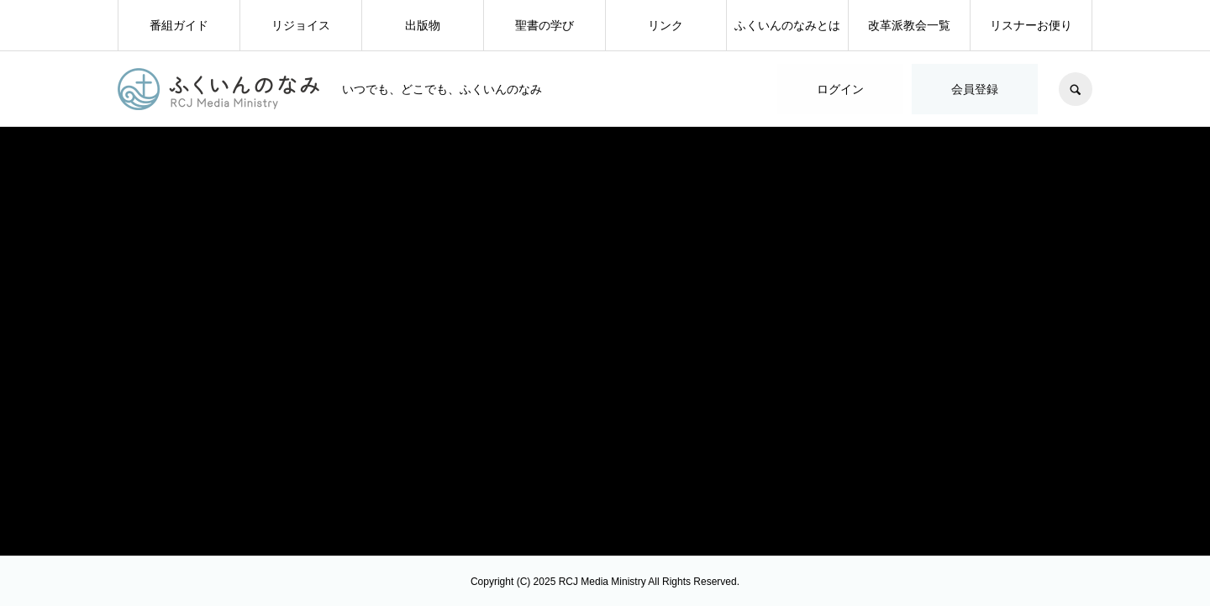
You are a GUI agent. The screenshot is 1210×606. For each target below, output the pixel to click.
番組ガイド (179, 25)
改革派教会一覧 (909, 25)
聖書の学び (544, 25)
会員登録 (974, 89)
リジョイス (300, 25)
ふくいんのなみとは (787, 25)
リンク (665, 25)
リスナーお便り (1031, 25)
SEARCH (1075, 89)
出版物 (422, 25)
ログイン (840, 89)
